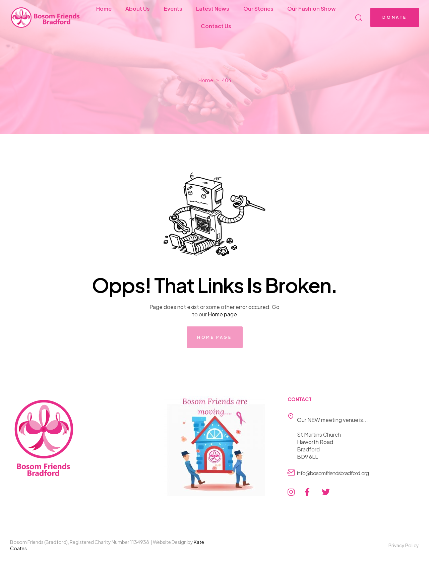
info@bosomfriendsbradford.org (333, 473)
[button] (394, 17)
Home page (222, 314)
